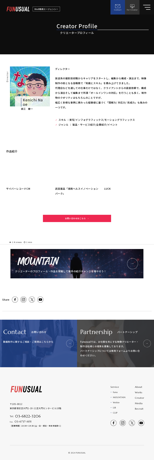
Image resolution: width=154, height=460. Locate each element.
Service (114, 386)
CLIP (115, 412)
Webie (116, 402)
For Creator (132, 7)
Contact (117, 7)
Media (139, 403)
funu (115, 392)
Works (138, 392)
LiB (114, 407)
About (138, 386)
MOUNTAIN (119, 397)
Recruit (139, 408)
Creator (139, 397)
